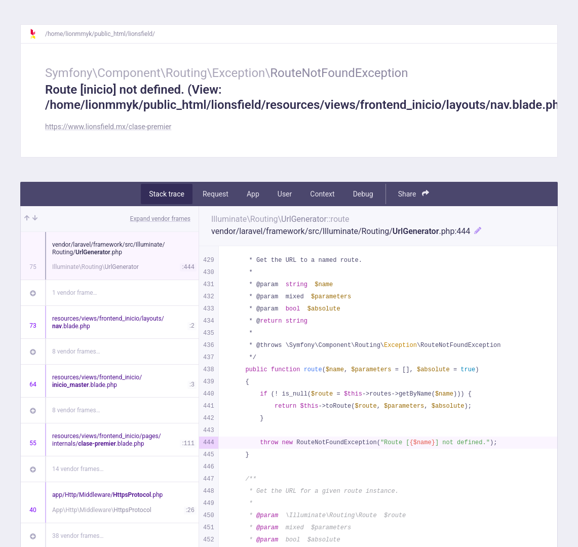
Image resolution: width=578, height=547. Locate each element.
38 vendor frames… (77, 535)
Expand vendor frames (160, 218)
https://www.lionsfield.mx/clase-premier (108, 127)
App (253, 194)
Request (215, 194)
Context (322, 194)
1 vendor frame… (74, 292)
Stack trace (166, 194)
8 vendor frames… (76, 351)
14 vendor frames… (77, 469)
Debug (363, 194)
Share (413, 193)
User (285, 194)
